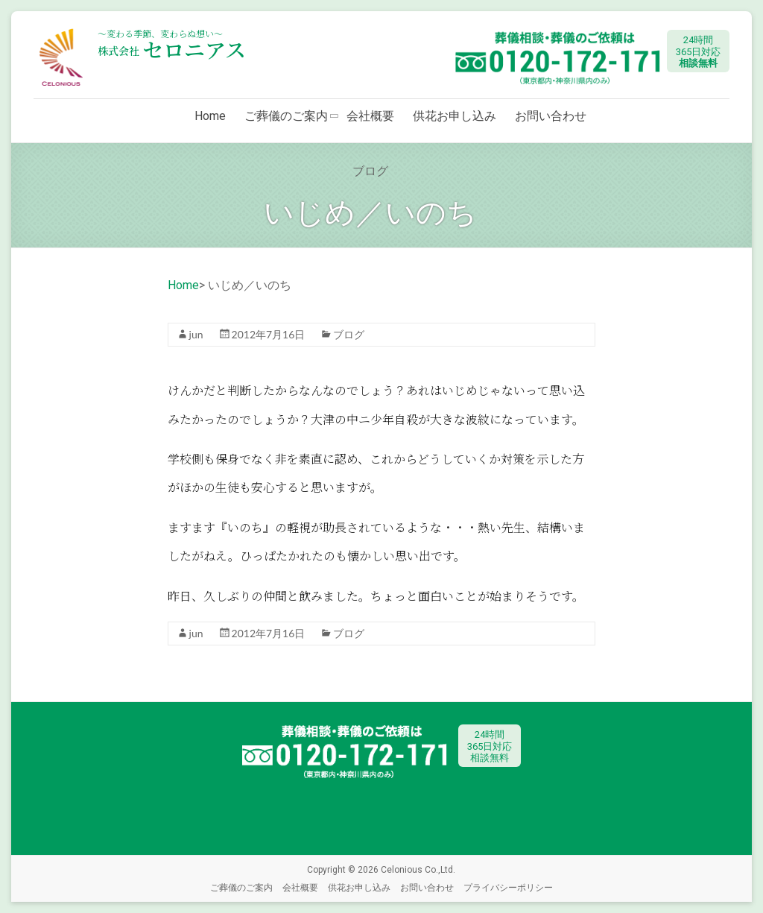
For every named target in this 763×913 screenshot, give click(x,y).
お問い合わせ (550, 116)
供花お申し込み (454, 116)
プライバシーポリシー (508, 887)
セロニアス (172, 49)
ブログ (348, 334)
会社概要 (370, 116)
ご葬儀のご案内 (286, 116)
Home (210, 116)
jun (196, 334)
